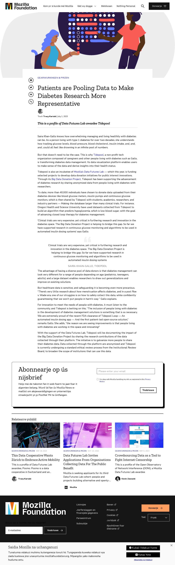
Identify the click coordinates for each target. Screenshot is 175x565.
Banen (110, 504)
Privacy (111, 510)
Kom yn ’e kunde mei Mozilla (58, 6)
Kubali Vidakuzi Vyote (144, 548)
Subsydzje (81, 523)
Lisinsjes (81, 504)
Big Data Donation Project (66, 179)
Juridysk (111, 520)
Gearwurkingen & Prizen (53, 77)
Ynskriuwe (148, 390)
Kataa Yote (144, 555)
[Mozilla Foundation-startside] (21, 6)
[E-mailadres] (24, 530)
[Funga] (171, 546)
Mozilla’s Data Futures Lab (89, 171)
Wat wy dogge (84, 6)
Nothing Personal (126, 6)
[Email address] (126, 371)
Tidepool (98, 154)
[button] (95, 6)
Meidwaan (106, 6)
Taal (143, 517)
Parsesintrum (83, 518)
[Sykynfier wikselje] (142, 6)
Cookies (111, 515)
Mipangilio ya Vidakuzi (143, 561)
